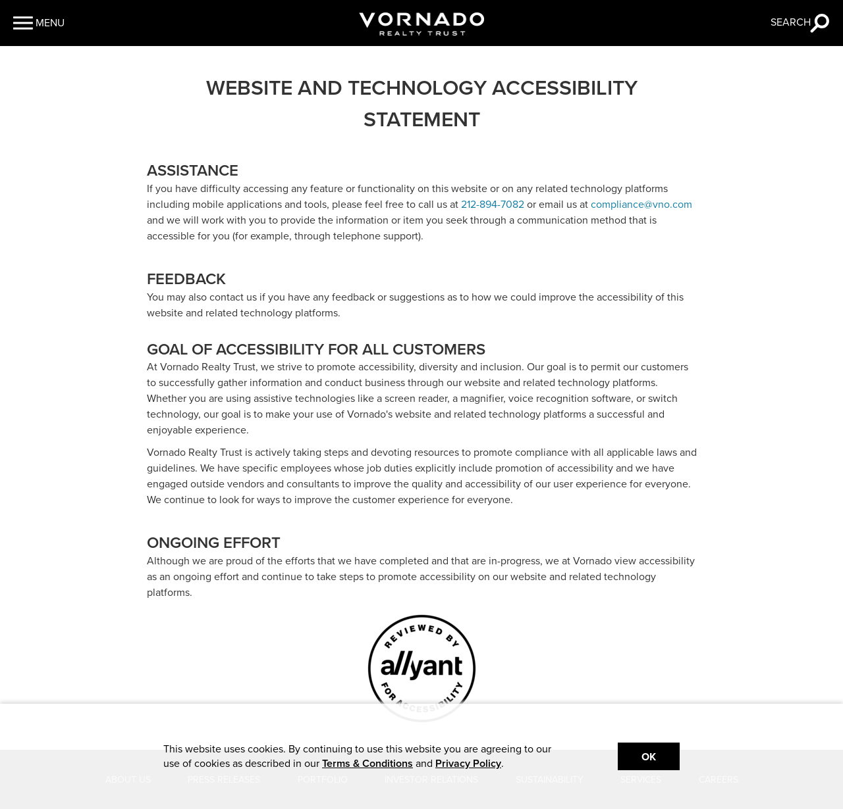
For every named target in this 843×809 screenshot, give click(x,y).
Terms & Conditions (367, 763)
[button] (39, 23)
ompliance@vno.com (644, 204)
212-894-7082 (492, 204)
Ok (648, 757)
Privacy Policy (468, 763)
